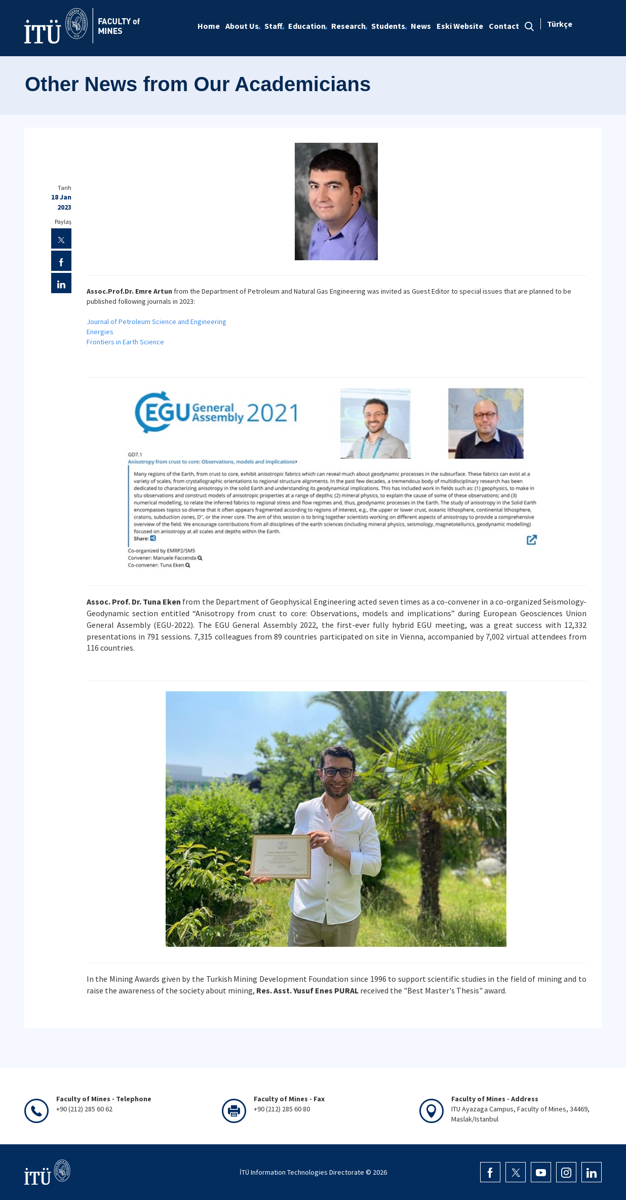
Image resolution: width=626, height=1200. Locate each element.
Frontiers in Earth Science (125, 341)
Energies (100, 331)
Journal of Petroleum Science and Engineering (156, 321)
